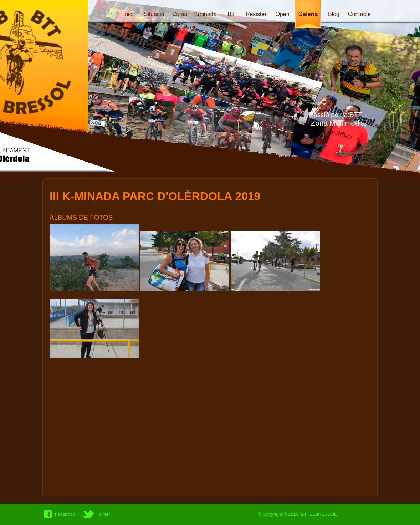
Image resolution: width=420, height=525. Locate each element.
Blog (333, 14)
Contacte (359, 14)
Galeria (308, 14)
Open (282, 14)
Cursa (180, 14)
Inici (128, 14)
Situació (154, 14)
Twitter (103, 514)
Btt (231, 14)
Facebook (65, 514)
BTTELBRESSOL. (319, 514)
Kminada (205, 14)
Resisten (257, 14)
